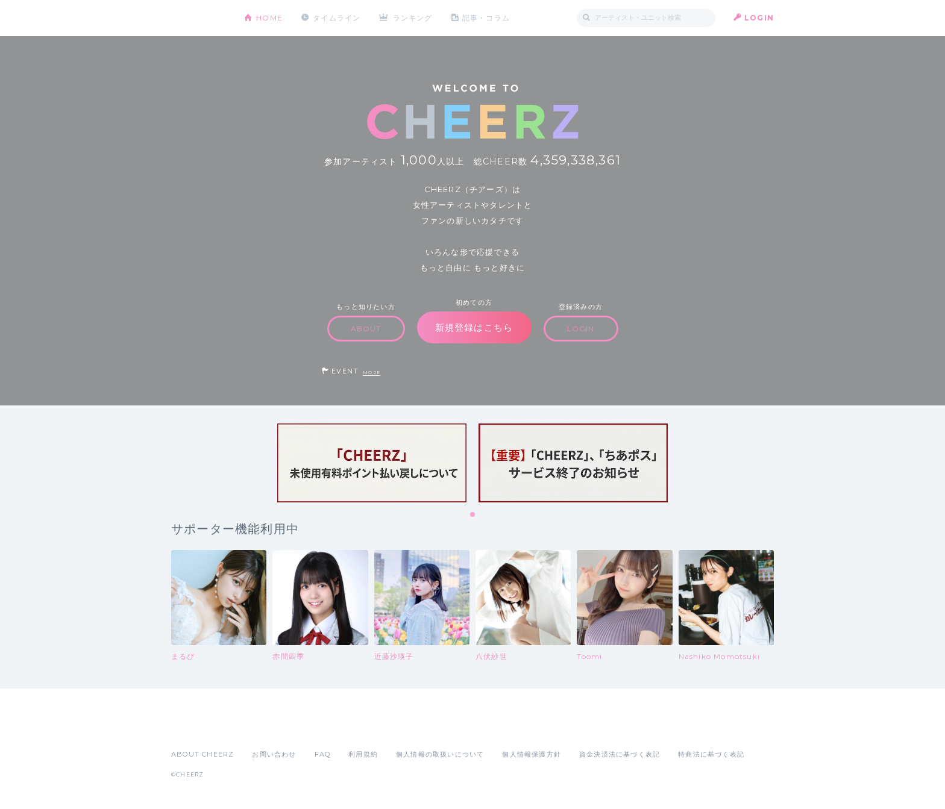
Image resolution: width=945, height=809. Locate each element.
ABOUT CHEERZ (202, 754)
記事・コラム (486, 17)
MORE (371, 372)
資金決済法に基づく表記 (619, 754)
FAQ (323, 754)
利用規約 (363, 754)
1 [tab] (473, 515)
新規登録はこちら (474, 327)
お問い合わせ (274, 754)
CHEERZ (198, 18)
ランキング (413, 17)
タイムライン (336, 17)
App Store (199, 728)
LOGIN (759, 17)
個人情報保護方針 (531, 754)
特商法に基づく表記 (711, 754)
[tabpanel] (371, 462)
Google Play (263, 728)
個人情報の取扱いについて (440, 754)
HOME (269, 17)
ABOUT (366, 328)
